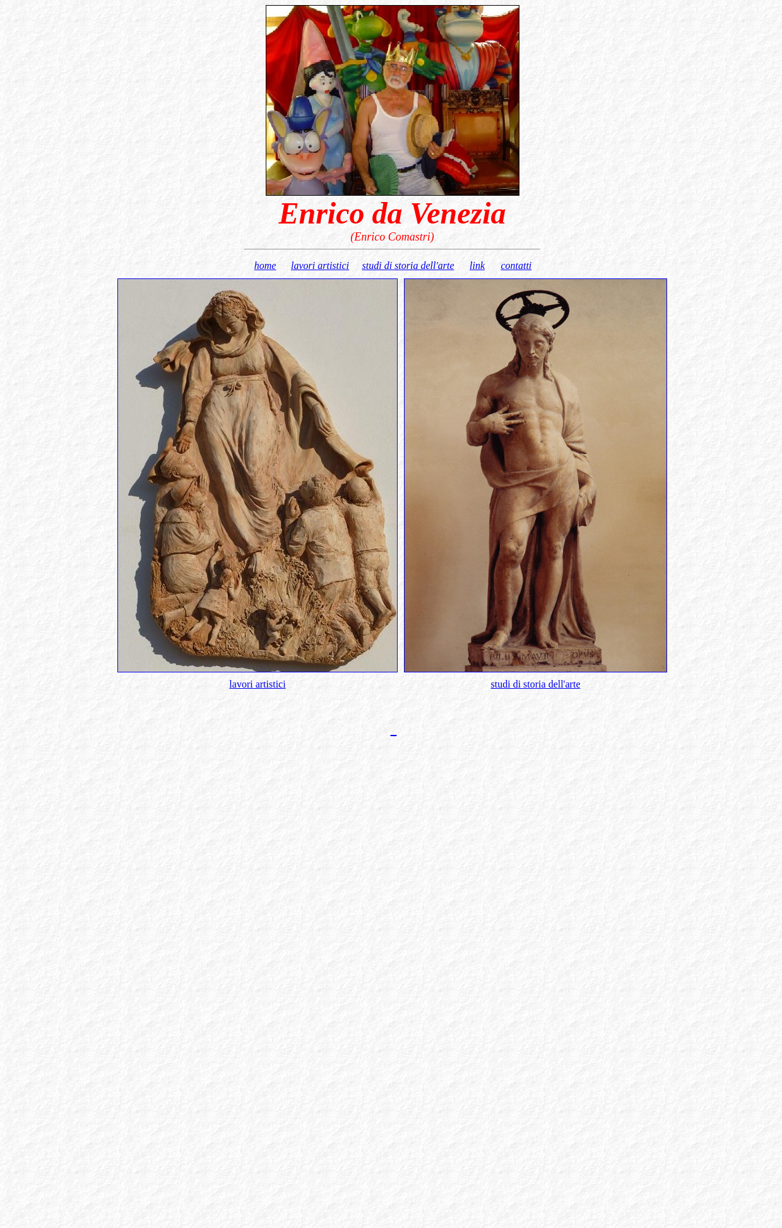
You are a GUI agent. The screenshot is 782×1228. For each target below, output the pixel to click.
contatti (516, 265)
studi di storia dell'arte (408, 265)
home (265, 265)
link (477, 265)
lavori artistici (320, 265)
